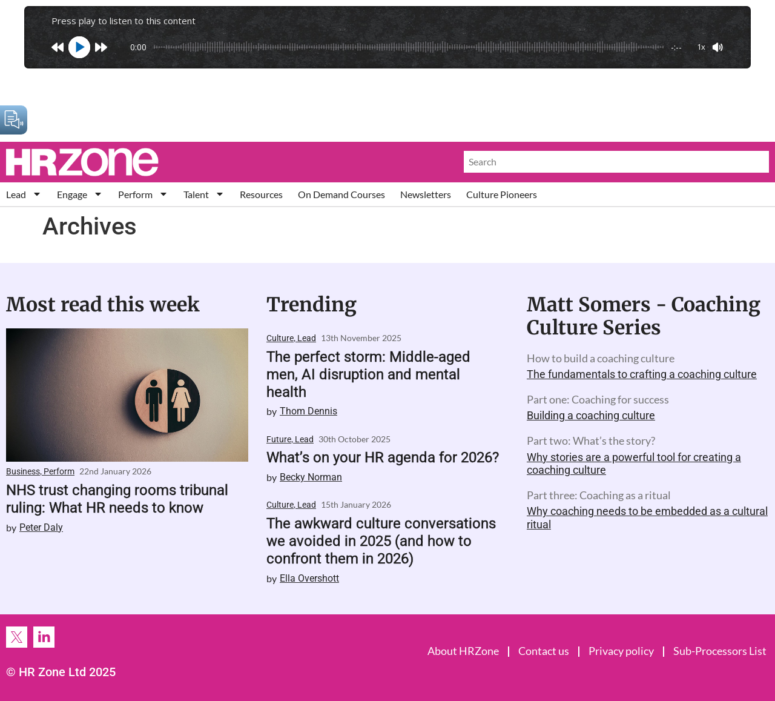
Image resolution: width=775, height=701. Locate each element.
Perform (143, 194)
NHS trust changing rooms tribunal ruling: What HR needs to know (117, 499)
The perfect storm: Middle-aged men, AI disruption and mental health (368, 374)
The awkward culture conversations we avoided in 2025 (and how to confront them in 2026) (381, 541)
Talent (204, 194)
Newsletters (425, 194)
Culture (280, 338)
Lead (24, 194)
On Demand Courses (341, 194)
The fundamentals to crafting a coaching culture (642, 374)
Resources (261, 194)
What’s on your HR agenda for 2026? (382, 457)
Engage (80, 194)
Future (278, 439)
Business (23, 471)
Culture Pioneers (501, 194)
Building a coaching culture (591, 415)
